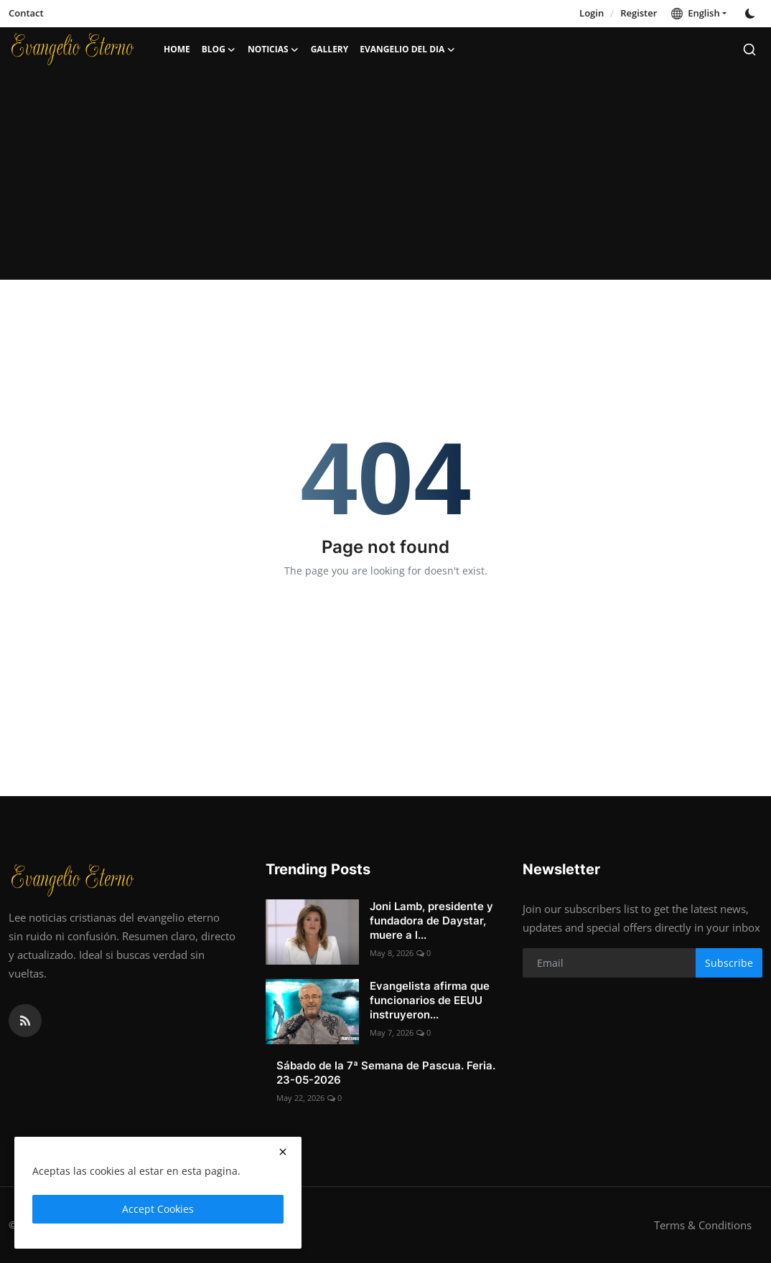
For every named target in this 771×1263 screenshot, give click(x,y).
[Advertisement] (385, 179)
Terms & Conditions (703, 1225)
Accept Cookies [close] (158, 1209)
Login (591, 12)
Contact (26, 12)
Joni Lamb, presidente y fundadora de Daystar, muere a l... (431, 920)
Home (177, 49)
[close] (282, 1152)
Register (638, 12)
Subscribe (729, 963)
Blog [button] (219, 49)
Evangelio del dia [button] (407, 49)
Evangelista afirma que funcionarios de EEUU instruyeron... (430, 1000)
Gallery (330, 49)
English (695, 12)
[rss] (25, 1020)
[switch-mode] (751, 14)
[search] (749, 49)
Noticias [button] (273, 49)
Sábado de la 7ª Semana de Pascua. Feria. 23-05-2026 (385, 1073)
